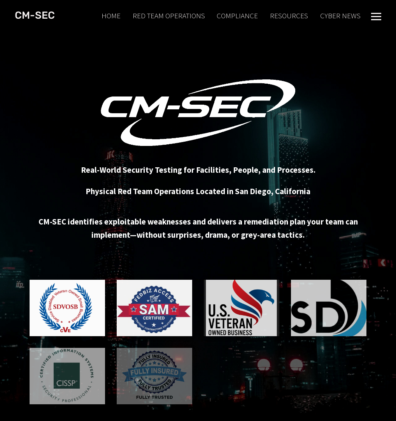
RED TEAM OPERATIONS (169, 15)
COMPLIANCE (237, 15)
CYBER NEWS (340, 15)
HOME (111, 15)
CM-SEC (35, 15)
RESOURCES (289, 15)
